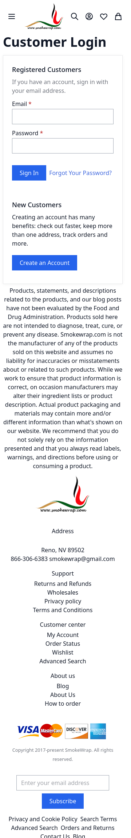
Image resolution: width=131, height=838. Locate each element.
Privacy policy (62, 601)
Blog (62, 686)
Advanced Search (62, 661)
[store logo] (43, 16)
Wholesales (62, 592)
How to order (63, 703)
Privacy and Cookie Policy (42, 819)
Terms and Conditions (63, 610)
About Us (62, 695)
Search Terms (98, 819)
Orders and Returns (88, 828)
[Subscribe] (63, 801)
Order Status (62, 644)
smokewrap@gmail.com (82, 559)
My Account (63, 635)
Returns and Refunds (63, 584)
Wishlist (62, 652)
